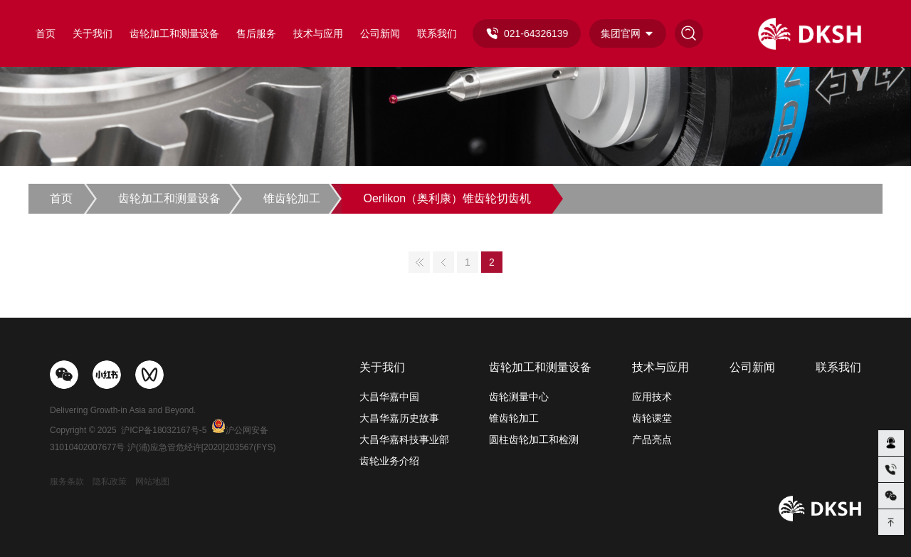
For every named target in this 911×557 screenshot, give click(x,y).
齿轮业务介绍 (389, 461)
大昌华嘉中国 (389, 396)
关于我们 (92, 33)
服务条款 (67, 481)
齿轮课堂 (652, 418)
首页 (46, 33)
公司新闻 (380, 33)
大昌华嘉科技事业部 (404, 439)
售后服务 (256, 33)
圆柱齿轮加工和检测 (534, 439)
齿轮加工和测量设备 (174, 33)
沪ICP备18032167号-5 (163, 430)
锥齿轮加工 (291, 198)
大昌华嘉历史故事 (399, 418)
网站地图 (152, 481)
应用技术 (652, 396)
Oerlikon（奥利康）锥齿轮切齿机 (447, 198)
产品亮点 (652, 439)
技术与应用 (318, 33)
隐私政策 (110, 481)
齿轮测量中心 (519, 396)
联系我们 (437, 33)
